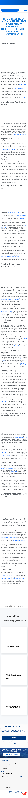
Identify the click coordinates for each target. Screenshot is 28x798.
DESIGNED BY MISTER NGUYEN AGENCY (13, 792)
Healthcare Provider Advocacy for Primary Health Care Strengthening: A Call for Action (14, 676)
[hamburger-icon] (25, 10)
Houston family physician (19, 88)
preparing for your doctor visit (14, 212)
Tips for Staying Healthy (12, 646)
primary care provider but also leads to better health (12, 578)
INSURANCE (14, 743)
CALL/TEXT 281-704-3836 (11, 754)
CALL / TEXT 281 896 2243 (10, 10)
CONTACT (14, 737)
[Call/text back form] (24, 794)
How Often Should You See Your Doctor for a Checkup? (13, 707)
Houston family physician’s (7, 468)
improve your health (6, 375)
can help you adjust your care (7, 527)
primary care (20, 96)
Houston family (20, 392)
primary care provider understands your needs (11, 178)
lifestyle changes (18, 345)
